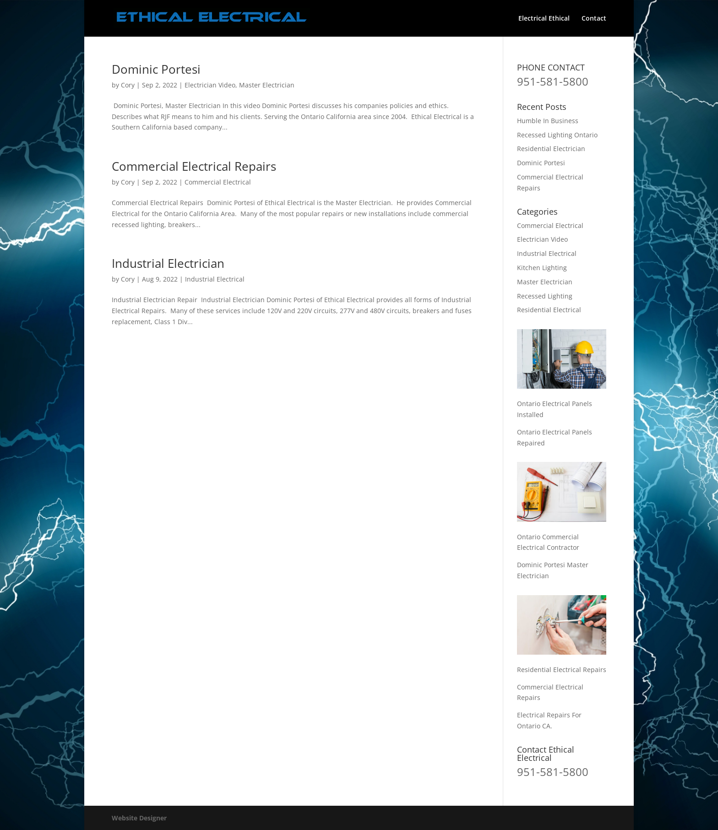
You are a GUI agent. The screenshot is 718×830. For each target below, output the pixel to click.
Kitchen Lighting (542, 267)
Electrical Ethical (544, 18)
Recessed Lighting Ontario (557, 134)
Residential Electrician (551, 148)
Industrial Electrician (168, 263)
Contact (594, 18)
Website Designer (139, 818)
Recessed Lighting (544, 296)
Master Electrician (266, 85)
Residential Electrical (549, 309)
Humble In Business (547, 120)
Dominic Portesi (156, 69)
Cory (128, 85)
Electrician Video (210, 85)
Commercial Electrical (218, 182)
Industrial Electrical (215, 279)
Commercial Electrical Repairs (194, 166)
